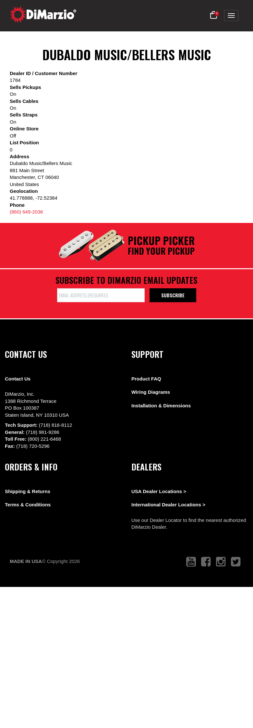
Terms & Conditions (28, 504)
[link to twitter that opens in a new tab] (236, 562)
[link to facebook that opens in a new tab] (206, 562)
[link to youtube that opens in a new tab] (191, 562)
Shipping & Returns (27, 491)
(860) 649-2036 (26, 212)
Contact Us (17, 378)
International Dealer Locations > (168, 504)
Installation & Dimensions (161, 405)
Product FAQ (146, 378)
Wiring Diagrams (150, 392)
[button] (213, 15)
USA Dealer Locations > (158, 491)
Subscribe (173, 295)
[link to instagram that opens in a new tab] (221, 562)
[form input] (101, 295)
